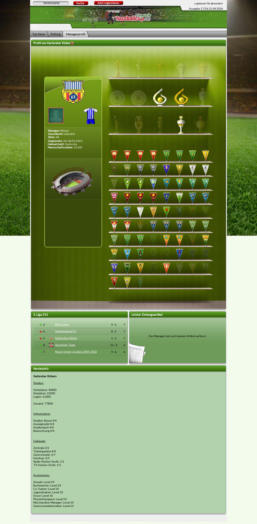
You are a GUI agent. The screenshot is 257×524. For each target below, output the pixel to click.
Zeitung (55, 34)
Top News (38, 34)
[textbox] (50, 3)
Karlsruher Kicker (66, 338)
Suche (80, 3)
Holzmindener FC (65, 331)
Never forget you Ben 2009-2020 (76, 351)
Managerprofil (75, 34)
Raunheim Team (65, 345)
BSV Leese (62, 324)
